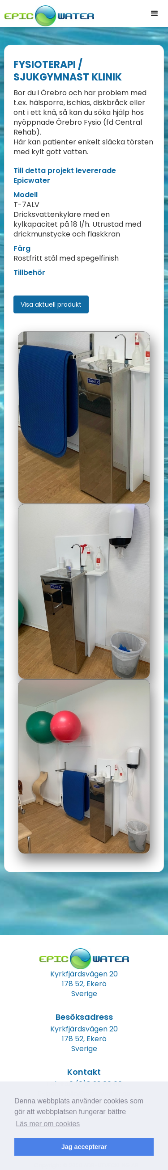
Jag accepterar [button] (84, 1146)
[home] (47, 13)
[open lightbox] (84, 417)
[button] (154, 13)
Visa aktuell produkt (51, 304)
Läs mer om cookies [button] (48, 1124)
